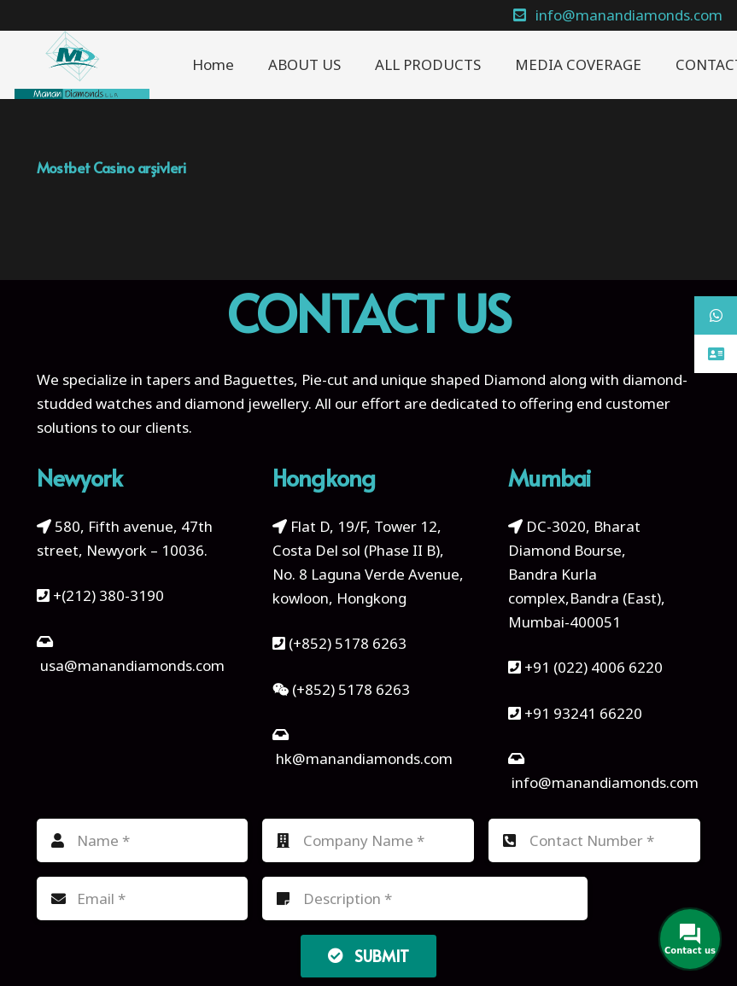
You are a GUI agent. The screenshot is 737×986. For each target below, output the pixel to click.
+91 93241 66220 (583, 713)
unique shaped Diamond (463, 379)
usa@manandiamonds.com (132, 665)
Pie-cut (324, 379)
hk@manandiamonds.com (364, 758)
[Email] (143, 898)
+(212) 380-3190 (108, 595)
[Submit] (369, 956)
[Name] (143, 840)
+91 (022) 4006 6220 (593, 667)
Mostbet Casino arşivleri (111, 167)
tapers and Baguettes (220, 379)
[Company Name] (368, 840)
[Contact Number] (594, 840)
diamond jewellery (246, 403)
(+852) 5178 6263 (348, 643)
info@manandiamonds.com (603, 782)
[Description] (425, 898)
